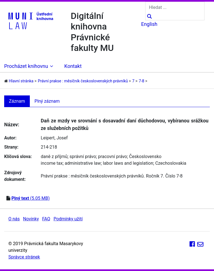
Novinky (31, 218)
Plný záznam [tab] (47, 101)
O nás (14, 218)
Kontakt (73, 66)
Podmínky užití (68, 218)
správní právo (83, 156)
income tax (52, 163)
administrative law (83, 163)
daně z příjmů (54, 156)
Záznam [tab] (17, 101)
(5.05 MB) (30, 198)
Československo (145, 156)
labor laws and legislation (128, 163)
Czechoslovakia (170, 163)
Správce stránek (24, 257)
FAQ (46, 218)
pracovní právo (112, 156)
